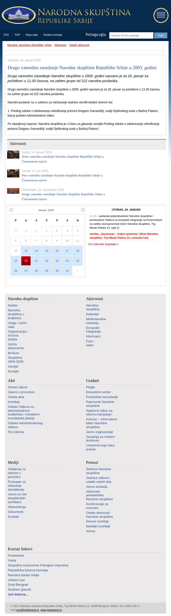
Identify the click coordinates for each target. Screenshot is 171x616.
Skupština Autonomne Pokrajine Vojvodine (38, 565)
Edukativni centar (98, 392)
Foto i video (90, 343)
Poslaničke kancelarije (102, 397)
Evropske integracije (93, 330)
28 (36, 270)
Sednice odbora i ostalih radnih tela (98, 480)
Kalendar (92, 314)
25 (77, 260)
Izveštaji (14, 402)
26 (15, 270)
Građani (92, 380)
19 (15, 260)
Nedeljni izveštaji (98, 526)
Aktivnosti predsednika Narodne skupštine (99, 495)
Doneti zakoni (17, 387)
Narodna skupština (23, 298)
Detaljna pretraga (52, 34)
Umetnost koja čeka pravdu (100, 447)
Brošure (13, 353)
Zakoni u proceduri (21, 392)
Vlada (12, 560)
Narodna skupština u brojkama (16, 314)
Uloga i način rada (17, 325)
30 (57, 270)
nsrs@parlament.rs (27, 609)
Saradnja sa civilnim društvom (100, 439)
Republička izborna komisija (28, 570)
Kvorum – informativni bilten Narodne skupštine (101, 423)
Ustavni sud (16, 580)
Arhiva (90, 531)
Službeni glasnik (19, 589)
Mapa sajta (32, 34)
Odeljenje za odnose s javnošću (17, 473)
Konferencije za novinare (97, 506)
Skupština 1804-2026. (16, 359)
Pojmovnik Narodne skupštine (100, 404)
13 (25, 250)
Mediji (13, 462)
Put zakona (16, 432)
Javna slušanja (96, 486)
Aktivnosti (60, 44)
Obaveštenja (17, 507)
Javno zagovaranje (99, 432)
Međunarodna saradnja (96, 321)
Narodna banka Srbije (23, 575)
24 (67, 260)
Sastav (13, 305)
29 (46, 270)
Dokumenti (15, 512)
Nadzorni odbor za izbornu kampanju (99, 412)
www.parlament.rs (51, 609)
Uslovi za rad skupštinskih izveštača (17, 498)
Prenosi (92, 462)
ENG (6, 34)
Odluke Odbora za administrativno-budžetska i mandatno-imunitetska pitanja (24, 412)
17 (67, 250)
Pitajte (90, 387)
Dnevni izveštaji (97, 521)
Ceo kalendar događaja (102, 244)
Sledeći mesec (83, 210)
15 (46, 250)
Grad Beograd (18, 584)
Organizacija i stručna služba (17, 335)
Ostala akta (16, 397)
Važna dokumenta (16, 346)
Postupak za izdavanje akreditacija (17, 485)
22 (46, 260)
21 (36, 260)
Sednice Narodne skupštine (98, 471)
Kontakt (13, 371)
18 (77, 250)
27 (25, 270)
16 (57, 250)
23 (57, 260)
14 (36, 250)
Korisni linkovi (20, 549)
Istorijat (13, 366)
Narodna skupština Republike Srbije (29, 44)
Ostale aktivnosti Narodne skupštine (99, 515)
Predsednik (16, 555)
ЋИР (17, 34)
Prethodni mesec (11, 210)
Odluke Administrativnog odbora (25, 425)
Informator (93, 336)
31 (67, 270)
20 (25, 260)
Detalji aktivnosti (79, 44)
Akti (11, 380)
